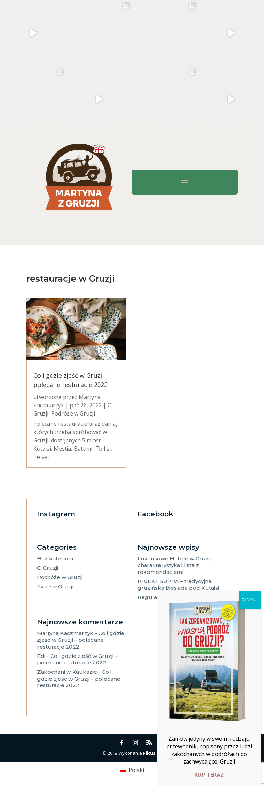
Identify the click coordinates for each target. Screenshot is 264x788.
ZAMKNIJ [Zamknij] (249, 600)
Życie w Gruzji (55, 586)
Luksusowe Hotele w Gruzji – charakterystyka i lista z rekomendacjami (176, 565)
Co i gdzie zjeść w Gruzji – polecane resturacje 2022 (80, 640)
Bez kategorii (55, 558)
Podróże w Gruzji (73, 413)
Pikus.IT (152, 753)
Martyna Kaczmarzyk (65, 633)
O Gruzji (47, 568)
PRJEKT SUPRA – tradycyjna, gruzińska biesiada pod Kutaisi (178, 584)
